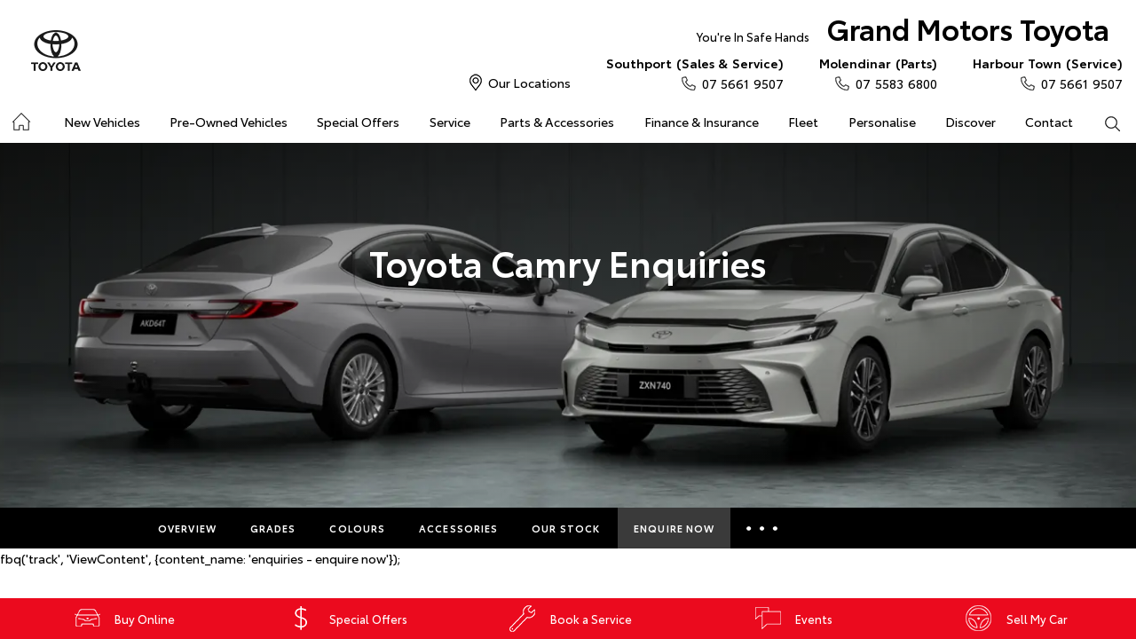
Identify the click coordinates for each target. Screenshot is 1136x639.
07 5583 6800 (878, 72)
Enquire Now (674, 528)
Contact (1049, 121)
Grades (273, 528)
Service (450, 121)
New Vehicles (102, 121)
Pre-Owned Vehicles (229, 121)
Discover (970, 121)
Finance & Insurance (701, 121)
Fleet (803, 121)
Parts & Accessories (557, 121)
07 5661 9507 (695, 72)
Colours (357, 528)
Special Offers (358, 121)
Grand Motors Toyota (903, 32)
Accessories (458, 528)
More (764, 528)
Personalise (882, 121)
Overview (187, 528)
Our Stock (566, 528)
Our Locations (529, 82)
